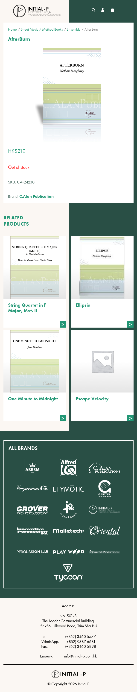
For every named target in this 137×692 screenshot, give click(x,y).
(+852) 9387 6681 (80, 641)
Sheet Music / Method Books (42, 29)
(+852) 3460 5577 (80, 636)
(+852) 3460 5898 (80, 646)
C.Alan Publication (36, 196)
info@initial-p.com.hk (80, 656)
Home (12, 29)
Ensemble (74, 29)
